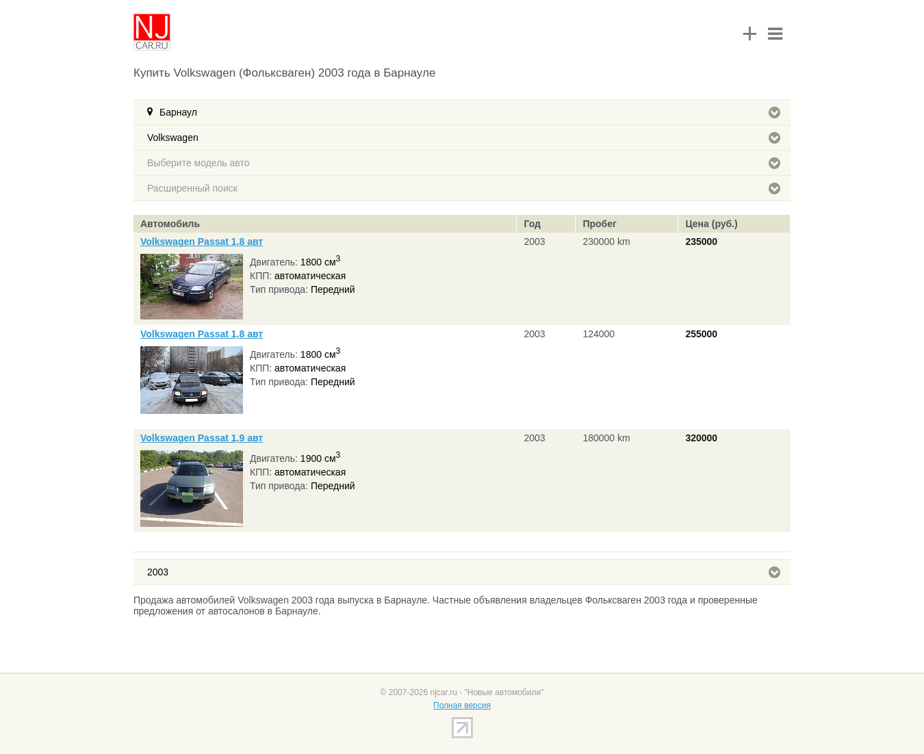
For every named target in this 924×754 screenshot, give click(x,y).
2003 (463, 572)
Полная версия (462, 705)
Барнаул (469, 112)
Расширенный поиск (463, 188)
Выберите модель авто (463, 163)
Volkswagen (463, 137)
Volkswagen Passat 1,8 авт (201, 241)
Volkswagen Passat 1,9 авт (201, 437)
